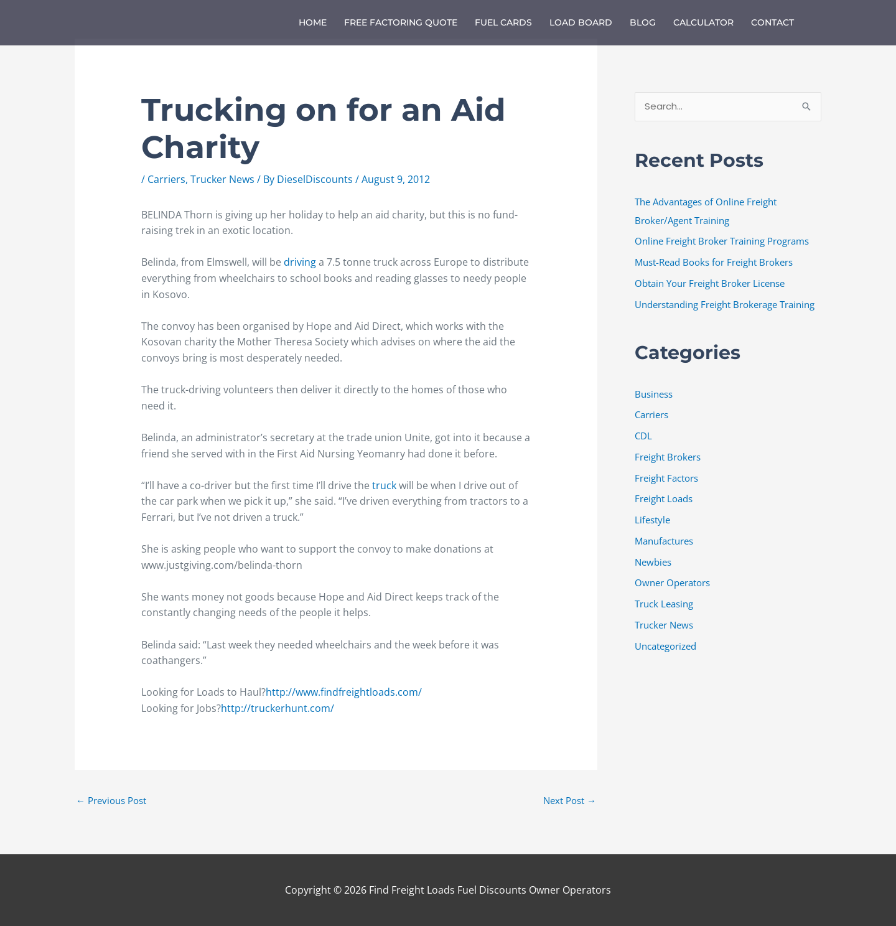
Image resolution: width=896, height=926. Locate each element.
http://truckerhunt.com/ (277, 708)
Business (654, 394)
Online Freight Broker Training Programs (722, 241)
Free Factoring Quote (400, 22)
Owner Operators (672, 583)
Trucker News (222, 179)
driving (301, 262)
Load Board (580, 22)
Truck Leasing (664, 603)
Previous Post (111, 800)
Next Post (569, 800)
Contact (772, 22)
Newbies (653, 562)
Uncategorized (665, 646)
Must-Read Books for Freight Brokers (714, 262)
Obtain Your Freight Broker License (710, 283)
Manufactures (664, 541)
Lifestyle (652, 519)
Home (313, 22)
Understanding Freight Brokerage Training (724, 304)
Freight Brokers (668, 457)
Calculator (703, 22)
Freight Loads (664, 499)
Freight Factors (666, 478)
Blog (643, 22)
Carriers (166, 179)
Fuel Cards (503, 22)
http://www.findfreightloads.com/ (344, 692)
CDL (643, 435)
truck (385, 485)
